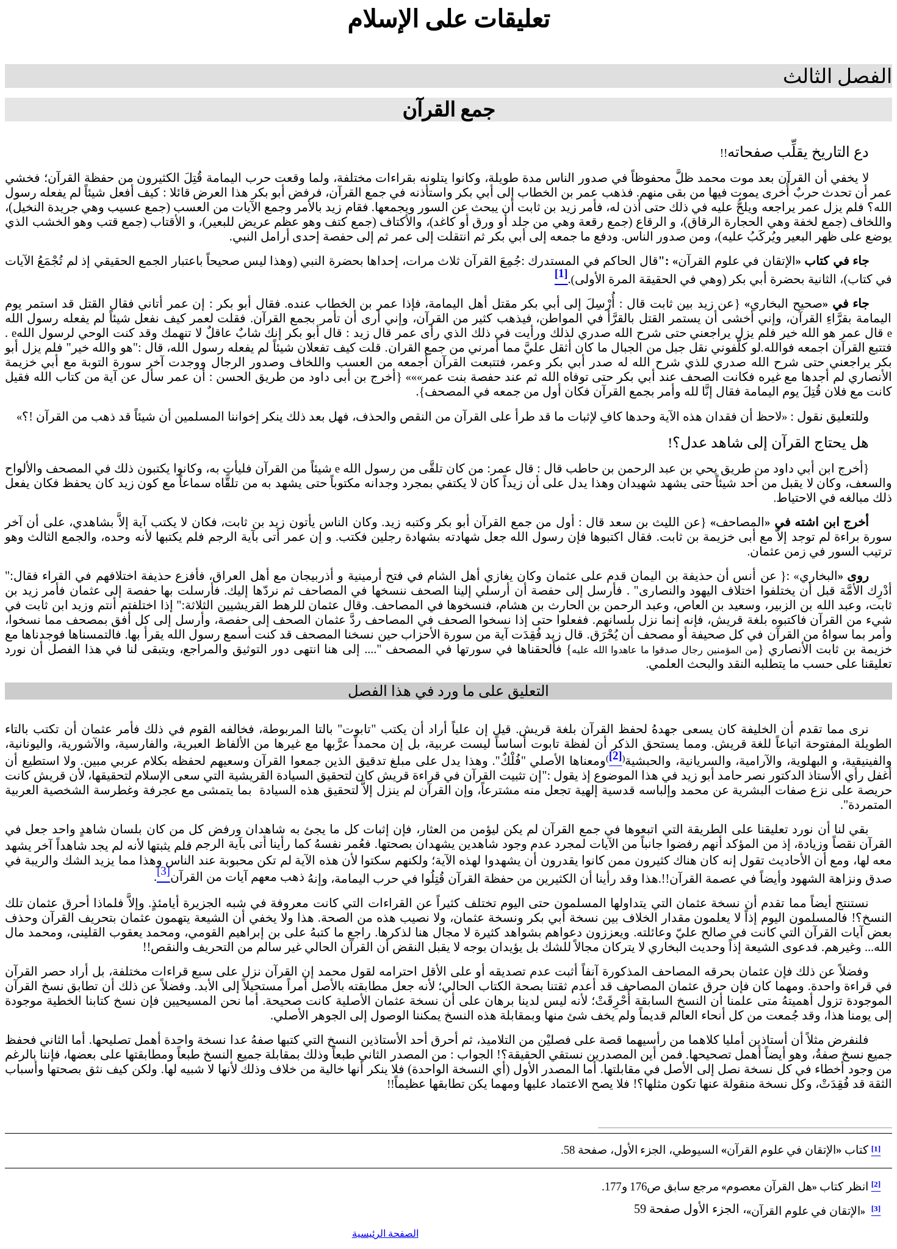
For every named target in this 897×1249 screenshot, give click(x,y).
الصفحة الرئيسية (385, 1233)
